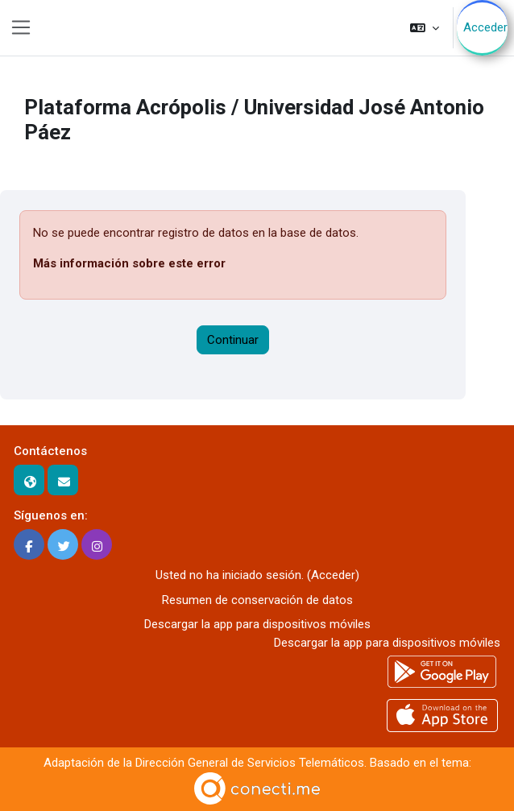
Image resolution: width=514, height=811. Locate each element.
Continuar (233, 340)
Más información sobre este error (129, 263)
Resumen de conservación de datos (257, 600)
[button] (425, 28)
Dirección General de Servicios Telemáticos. (251, 762)
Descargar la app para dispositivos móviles (257, 624)
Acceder (485, 27)
